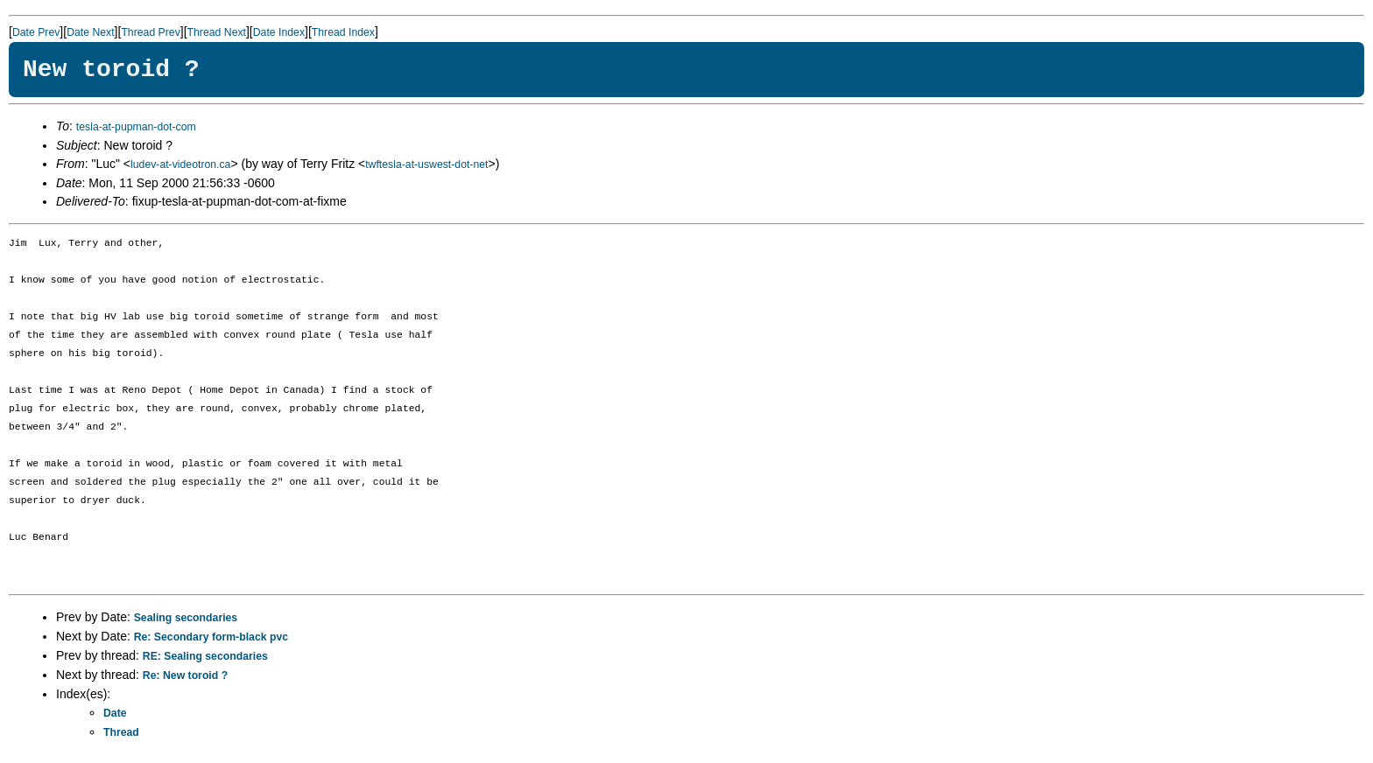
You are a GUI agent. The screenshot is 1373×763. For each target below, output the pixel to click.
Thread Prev (150, 32)
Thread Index (343, 32)
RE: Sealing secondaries (205, 656)
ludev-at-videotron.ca (180, 164)
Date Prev (36, 32)
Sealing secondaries (185, 618)
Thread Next (216, 32)
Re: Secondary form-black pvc (211, 637)
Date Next (90, 32)
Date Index (279, 32)
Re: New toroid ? (185, 675)
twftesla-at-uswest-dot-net (426, 164)
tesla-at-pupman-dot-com (136, 127)
